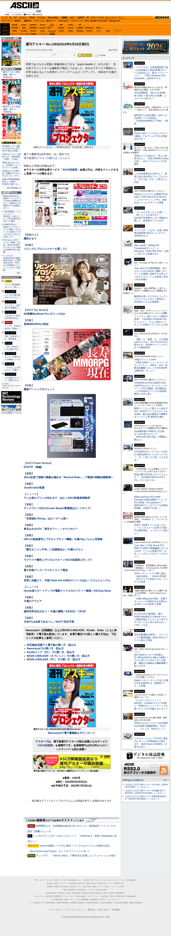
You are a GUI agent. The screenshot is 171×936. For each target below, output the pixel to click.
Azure (42, 31)
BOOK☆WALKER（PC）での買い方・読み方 (53, 659)
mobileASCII (94, 899)
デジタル (41, 17)
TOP (36, 880)
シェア (54, 54)
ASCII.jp (24, 5)
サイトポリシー (56, 910)
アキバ (93, 17)
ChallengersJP (114, 21)
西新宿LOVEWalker (78, 903)
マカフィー (14, 34)
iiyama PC (81, 883)
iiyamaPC (33, 25)
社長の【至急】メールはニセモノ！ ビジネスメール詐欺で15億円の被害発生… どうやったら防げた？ (151, 529)
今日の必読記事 (57, 899)
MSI (61, 25)
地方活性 (93, 21)
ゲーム (121, 18)
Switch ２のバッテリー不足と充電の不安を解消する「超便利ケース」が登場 (151, 683)
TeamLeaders (63, 21)
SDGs (87, 21)
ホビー (72, 17)
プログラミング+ (77, 21)
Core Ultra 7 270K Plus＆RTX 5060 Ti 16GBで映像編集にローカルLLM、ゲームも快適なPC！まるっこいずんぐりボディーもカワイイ (151, 551)
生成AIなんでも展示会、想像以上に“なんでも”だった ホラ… (11, 173)
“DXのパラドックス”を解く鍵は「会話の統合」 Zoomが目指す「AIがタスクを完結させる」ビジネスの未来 (151, 577)
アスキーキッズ (6, 21)
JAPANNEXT (33, 34)
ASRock (61, 28)
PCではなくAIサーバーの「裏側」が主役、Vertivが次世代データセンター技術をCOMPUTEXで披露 (12, 246)
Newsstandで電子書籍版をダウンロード (71, 733)
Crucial (70, 28)
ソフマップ (43, 34)
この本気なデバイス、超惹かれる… (12, 379)
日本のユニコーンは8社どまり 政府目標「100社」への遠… (11, 156)
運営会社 (91, 910)
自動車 (64, 17)
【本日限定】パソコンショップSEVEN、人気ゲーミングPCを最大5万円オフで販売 (12, 216)
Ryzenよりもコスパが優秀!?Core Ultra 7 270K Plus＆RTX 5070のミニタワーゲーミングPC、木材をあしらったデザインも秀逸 (151, 198)
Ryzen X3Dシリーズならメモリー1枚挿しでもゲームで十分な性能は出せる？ (151, 136)
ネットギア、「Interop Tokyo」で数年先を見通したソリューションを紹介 (76, 855)
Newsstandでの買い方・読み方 (45, 648)
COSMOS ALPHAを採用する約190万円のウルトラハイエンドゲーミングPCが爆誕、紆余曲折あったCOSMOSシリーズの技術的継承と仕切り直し (150, 388)
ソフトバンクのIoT (117, 31)
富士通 (14, 25)
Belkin (98, 28)
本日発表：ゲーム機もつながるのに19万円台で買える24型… (11, 148)
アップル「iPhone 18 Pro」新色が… (12, 327)
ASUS (70, 25)
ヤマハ (98, 31)
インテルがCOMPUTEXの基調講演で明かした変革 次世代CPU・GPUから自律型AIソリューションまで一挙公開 (13, 263)
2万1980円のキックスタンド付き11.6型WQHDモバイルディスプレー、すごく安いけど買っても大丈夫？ (151, 455)
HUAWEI (80, 28)
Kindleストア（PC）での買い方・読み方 (51, 652)
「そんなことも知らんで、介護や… (12, 368)
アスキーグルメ (39, 21)
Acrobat (24, 31)
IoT (15, 17)
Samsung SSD (51, 893)
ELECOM (14, 28)
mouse (23, 25)
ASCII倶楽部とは (14, 188)
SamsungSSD (50, 27)
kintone (33, 31)
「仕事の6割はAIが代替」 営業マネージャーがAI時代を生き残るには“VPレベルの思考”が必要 (151, 601)
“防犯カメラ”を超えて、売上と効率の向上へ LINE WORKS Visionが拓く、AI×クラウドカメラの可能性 (151, 159)
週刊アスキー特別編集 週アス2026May (11, 109)
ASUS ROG (33, 28)
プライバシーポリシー (75, 910)
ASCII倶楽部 (162, 17)
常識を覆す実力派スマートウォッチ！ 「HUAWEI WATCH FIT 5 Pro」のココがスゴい (151, 477)
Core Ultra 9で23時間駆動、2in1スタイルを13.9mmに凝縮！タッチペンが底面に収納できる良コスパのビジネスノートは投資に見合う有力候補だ (151, 274)
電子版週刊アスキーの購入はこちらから (47, 158)
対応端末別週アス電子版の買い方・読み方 (51, 645)
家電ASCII (27, 21)
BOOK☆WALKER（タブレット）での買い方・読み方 (58, 656)
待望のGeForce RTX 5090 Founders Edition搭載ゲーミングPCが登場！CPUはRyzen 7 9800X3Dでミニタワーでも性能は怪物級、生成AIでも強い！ (151, 502)
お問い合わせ (103, 910)
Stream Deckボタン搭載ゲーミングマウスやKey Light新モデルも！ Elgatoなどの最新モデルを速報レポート (12, 202)
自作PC (81, 17)
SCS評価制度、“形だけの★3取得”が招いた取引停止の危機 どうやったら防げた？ (150, 95)
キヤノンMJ (24, 34)
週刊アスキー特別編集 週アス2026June (11, 74)
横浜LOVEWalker (63, 903)
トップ (4, 17)
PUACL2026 (102, 21)
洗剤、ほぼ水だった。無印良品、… (12, 337)
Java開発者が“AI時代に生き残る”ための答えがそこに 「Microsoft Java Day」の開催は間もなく (150, 435)
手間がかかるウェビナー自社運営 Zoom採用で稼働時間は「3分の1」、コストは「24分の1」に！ (152, 726)
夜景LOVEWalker (92, 903)
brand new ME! (101, 890)
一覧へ (18, 273)
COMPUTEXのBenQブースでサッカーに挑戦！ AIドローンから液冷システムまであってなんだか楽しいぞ (12, 230)
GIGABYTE (42, 28)
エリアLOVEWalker (48, 903)
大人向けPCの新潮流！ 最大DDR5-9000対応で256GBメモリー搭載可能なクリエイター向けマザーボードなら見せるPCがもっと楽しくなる (151, 619)
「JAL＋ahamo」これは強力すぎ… (12, 347)
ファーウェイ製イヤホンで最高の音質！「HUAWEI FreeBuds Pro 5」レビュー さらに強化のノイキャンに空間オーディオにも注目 (151, 320)
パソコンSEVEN (52, 24)
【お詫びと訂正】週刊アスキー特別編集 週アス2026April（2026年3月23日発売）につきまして (145, 791)
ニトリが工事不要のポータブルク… (12, 296)
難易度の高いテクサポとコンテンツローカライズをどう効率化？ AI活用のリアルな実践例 (151, 299)
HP (80, 25)
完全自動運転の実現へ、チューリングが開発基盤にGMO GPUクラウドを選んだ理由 (151, 637)
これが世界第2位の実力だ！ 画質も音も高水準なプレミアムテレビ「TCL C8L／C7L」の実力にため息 (151, 177)
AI (10, 17)
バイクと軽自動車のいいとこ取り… (12, 285)
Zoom (108, 31)
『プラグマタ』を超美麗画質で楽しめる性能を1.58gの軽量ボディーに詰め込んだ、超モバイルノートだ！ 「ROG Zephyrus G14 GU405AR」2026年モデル (151, 73)
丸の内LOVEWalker (121, 903)
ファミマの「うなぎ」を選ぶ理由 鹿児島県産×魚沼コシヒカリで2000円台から (152, 233)
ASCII (114, 50)
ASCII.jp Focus (11, 192)
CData (70, 31)
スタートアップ (110, 18)
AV (87, 17)
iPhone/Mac (53, 17)
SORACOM (76, 893)
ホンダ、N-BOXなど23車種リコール (12, 358)
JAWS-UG (58, 886)
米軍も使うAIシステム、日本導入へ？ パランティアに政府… (11, 165)
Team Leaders (81, 896)
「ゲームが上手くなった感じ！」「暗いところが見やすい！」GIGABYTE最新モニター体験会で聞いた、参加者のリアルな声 (151, 216)
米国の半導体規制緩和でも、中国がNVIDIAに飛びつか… (11, 181)
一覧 (73, 55)
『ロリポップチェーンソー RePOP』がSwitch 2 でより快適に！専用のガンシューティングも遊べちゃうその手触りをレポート (151, 704)
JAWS (14, 31)
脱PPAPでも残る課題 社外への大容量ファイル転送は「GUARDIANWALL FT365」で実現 (151, 119)
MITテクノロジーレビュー (109, 899)
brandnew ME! (52, 34)
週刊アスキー (51, 21)
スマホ (101, 17)
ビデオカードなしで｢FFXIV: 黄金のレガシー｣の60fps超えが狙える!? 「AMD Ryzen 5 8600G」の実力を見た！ (151, 742)
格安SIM (18, 21)
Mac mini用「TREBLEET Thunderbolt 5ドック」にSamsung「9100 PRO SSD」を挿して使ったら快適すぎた (151, 249)
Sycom (42, 25)
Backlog (80, 31)
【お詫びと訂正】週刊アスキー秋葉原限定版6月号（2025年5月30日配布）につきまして (145, 797)
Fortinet (89, 31)
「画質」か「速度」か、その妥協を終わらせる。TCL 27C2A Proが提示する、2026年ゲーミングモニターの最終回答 (151, 343)
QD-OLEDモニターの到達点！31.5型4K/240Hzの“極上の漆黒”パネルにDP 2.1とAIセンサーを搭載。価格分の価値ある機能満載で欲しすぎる (151, 660)
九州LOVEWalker (106, 903)
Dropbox (61, 31)
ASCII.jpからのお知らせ (132, 780)
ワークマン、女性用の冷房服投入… (12, 306)
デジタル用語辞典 (81, 899)
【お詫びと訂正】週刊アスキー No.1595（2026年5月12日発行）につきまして (146, 785)
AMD (24, 28)
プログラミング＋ (93, 896)
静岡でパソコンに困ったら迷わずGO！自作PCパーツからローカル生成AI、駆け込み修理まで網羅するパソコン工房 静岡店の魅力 (151, 412)
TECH (32, 17)
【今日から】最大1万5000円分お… (12, 317)
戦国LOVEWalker (136, 903)
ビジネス (23, 17)
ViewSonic (89, 28)
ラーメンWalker (34, 903)
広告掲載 (116, 910)
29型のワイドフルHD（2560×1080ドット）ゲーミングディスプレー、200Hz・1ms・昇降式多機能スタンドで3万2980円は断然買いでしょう (151, 365)
